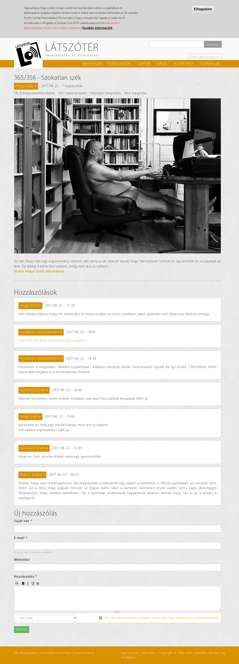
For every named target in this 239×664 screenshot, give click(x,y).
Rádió (162, 64)
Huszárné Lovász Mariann (41, 332)
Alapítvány (184, 64)
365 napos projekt (72, 93)
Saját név (23, 521)
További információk (97, 28)
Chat (193, 57)
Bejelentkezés (210, 57)
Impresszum (129, 653)
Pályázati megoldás (106, 93)
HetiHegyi (65, 653)
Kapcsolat (148, 653)
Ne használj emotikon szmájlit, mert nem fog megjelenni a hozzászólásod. (159, 618)
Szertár (143, 64)
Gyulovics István (34, 390)
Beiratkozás (93, 64)
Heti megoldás (135, 93)
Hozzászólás (25, 577)
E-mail (20, 538)
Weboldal (22, 560)
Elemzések (47, 653)
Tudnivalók (210, 64)
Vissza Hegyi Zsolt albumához (39, 271)
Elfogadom (203, 9)
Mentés (21, 629)
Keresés (213, 45)
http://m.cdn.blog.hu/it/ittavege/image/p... (53, 340)
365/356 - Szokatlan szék (47, 77)
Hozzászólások (84, 653)
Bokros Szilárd (32, 475)
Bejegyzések (29, 653)
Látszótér (72, 47)
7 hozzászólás (72, 86)
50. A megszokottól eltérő (34, 93)
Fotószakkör (119, 64)
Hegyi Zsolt (26, 86)
